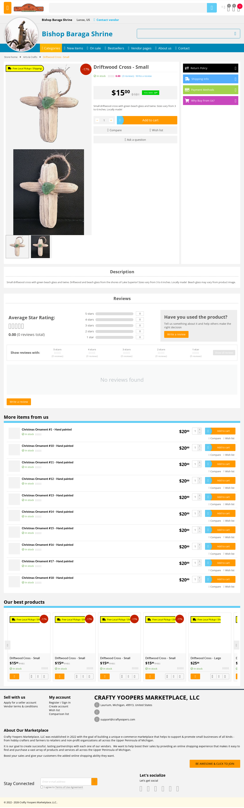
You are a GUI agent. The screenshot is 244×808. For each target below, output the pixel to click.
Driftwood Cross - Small (25, 658)
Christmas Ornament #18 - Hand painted (47, 578)
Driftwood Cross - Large (206, 658)
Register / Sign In (60, 703)
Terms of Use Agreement (69, 788)
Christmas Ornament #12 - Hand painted (47, 479)
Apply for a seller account (20, 703)
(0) (128, 76)
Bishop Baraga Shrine (77, 33)
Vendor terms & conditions (21, 707)
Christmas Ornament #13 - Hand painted (47, 495)
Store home (10, 57)
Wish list (54, 711)
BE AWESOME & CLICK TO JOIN (215, 764)
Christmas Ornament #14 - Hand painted (47, 512)
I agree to (61, 788)
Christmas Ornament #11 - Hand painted (47, 462)
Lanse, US (83, 20)
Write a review (144, 76)
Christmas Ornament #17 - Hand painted (47, 561)
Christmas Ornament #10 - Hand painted (47, 446)
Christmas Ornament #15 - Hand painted (47, 528)
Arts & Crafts (30, 57)
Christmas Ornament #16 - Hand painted (47, 545)
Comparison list (59, 714)
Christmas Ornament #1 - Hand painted (47, 429)
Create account (58, 707)
